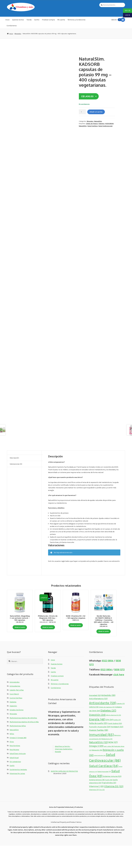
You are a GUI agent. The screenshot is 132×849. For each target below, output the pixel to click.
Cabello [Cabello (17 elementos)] (120, 707)
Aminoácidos (14, 685)
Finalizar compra (48, 20)
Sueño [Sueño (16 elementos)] (108, 783)
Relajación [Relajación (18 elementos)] (97, 753)
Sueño (12, 769)
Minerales (18, 33)
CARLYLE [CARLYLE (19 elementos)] (94, 710)
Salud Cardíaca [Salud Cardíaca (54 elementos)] (103, 769)
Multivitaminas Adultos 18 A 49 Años (23, 721)
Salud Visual (14, 761)
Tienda (29, 20)
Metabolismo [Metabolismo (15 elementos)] (106, 742)
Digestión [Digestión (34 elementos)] (97, 718)
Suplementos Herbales (18, 773)
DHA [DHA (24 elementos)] (96, 714)
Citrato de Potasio (92, 123)
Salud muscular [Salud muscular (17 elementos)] (104, 775)
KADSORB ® (109, 123)
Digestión (13, 709)
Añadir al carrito (96, 112)
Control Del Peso (16, 701)
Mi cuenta (61, 20)
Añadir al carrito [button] (20, 627)
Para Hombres (15, 749)
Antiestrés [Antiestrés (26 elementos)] (108, 698)
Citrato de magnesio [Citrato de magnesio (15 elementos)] (107, 710)
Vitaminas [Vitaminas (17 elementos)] (94, 793)
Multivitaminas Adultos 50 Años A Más (24, 725)
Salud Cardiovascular (105, 126)
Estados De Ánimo (16, 713)
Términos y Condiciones (76, 20)
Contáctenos (12, 26)
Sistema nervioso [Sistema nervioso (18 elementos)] (97, 783)
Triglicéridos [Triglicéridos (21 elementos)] (109, 786)
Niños (12, 737)
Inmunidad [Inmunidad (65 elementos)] (101, 738)
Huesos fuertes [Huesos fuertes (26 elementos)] (98, 733)
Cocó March (14, 697)
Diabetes (102, 123)
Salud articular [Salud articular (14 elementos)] (99, 759)
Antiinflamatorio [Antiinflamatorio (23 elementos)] (98, 702)
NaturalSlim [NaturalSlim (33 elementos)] (98, 745)
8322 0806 (107, 663)
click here (118, 677)
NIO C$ (126, 10)
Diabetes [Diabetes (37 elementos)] (108, 713)
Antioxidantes (15, 689)
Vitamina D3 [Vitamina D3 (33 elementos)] (113, 789)
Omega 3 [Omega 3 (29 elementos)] (96, 749)
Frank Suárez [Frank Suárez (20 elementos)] (115, 727)
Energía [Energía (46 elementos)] (97, 722)
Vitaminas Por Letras (17, 777)
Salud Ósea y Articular (18, 757)
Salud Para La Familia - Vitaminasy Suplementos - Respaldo (64, 752)
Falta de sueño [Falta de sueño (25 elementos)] (98, 726)
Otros (12, 745)
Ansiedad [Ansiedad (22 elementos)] (95, 699)
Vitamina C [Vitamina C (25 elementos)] (96, 789)
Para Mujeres (14, 753)
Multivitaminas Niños (18, 729)
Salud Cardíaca (92, 126)
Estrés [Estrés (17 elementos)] (117, 723)
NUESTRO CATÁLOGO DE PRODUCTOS (64, 774)
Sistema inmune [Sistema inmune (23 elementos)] (112, 780)
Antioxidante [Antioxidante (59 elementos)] (102, 706)
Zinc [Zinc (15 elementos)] (102, 793)
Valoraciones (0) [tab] (16, 464)
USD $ (126, 15)
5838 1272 (119, 672)
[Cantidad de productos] (82, 112)
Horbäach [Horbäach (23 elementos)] (117, 730)
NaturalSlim (98, 121)
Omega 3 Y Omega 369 (18, 741)
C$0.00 (116, 19)
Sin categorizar (15, 765)
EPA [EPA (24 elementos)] (109, 723)
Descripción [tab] (14, 458)
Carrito (36, 20)
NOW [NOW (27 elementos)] (113, 745)
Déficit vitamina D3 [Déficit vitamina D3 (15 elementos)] (113, 718)
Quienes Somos (18, 20)
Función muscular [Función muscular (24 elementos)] (99, 730)
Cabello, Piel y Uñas (17, 693)
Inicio (7, 20)
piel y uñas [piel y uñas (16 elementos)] (109, 750)
